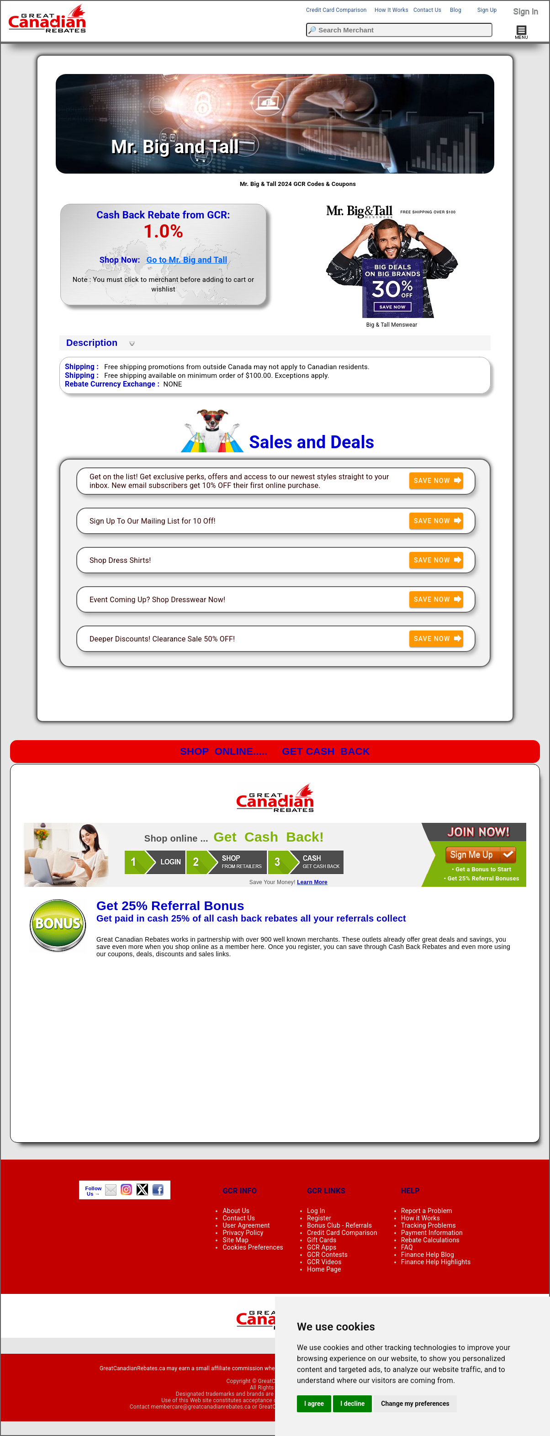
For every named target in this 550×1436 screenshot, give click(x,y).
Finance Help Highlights (436, 1262)
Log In (316, 1210)
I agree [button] (314, 1403)
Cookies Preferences (252, 1247)
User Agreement (246, 1225)
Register (319, 1218)
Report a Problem (426, 1210)
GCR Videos (324, 1262)
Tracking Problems (428, 1225)
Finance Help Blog (427, 1254)
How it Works (420, 1218)
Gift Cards (321, 1240)
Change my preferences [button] (415, 1403)
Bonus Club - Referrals (339, 1225)
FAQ (407, 1247)
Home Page (324, 1269)
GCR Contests (327, 1254)
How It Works (391, 10)
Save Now (438, 481)
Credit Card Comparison (336, 10)
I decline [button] (352, 1403)
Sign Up (487, 10)
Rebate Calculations (430, 1240)
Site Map (235, 1240)
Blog (455, 10)
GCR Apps (322, 1247)
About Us (235, 1210)
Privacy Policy (242, 1232)
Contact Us (427, 10)
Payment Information (432, 1232)
